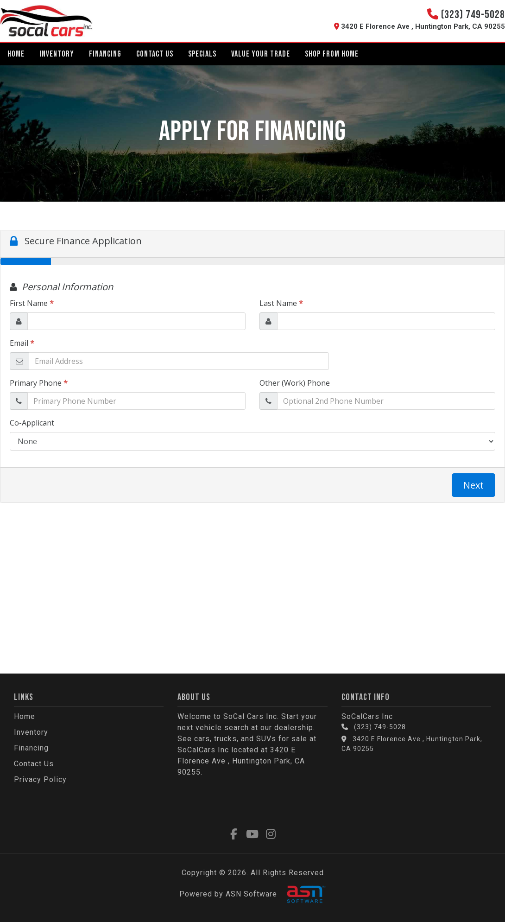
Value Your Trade (260, 54)
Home (16, 54)
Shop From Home (332, 54)
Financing (105, 54)
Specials (202, 54)
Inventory (56, 54)
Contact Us (154, 54)
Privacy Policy (40, 779)
